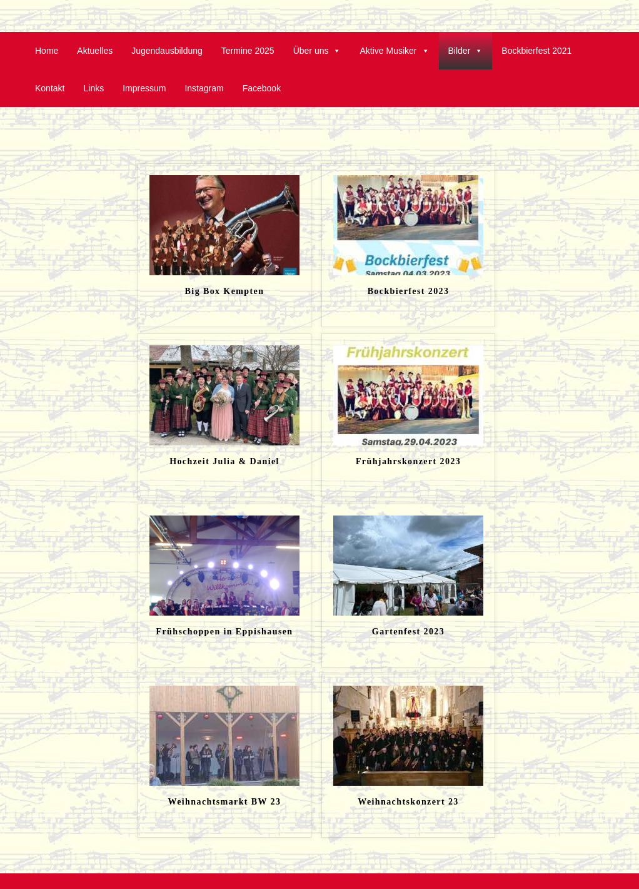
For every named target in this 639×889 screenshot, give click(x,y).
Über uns (317, 51)
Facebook (262, 88)
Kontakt (49, 88)
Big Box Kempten (224, 291)
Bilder (465, 51)
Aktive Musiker (394, 51)
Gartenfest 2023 (408, 631)
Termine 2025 (247, 51)
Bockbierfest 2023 (409, 291)
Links (93, 88)
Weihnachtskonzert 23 (408, 801)
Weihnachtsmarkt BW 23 (224, 801)
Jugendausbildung (167, 51)
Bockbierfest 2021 (536, 51)
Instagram (203, 88)
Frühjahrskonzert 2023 (408, 461)
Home (46, 51)
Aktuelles (95, 51)
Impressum (144, 88)
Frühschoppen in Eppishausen (224, 631)
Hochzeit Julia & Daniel (224, 461)
